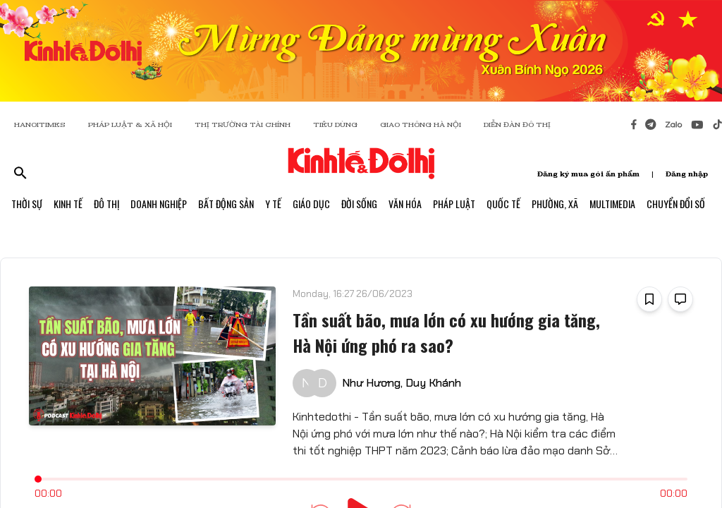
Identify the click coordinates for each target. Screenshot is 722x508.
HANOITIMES (40, 124)
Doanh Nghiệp (158, 203)
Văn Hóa (405, 203)
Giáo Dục (311, 203)
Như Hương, (372, 382)
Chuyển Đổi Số (676, 203)
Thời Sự (26, 203)
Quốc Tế (503, 203)
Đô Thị (106, 203)
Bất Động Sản (226, 203)
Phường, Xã (555, 203)
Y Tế (273, 203)
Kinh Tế (68, 203)
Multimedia (612, 203)
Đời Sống (359, 203)
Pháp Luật (454, 203)
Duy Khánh (433, 382)
